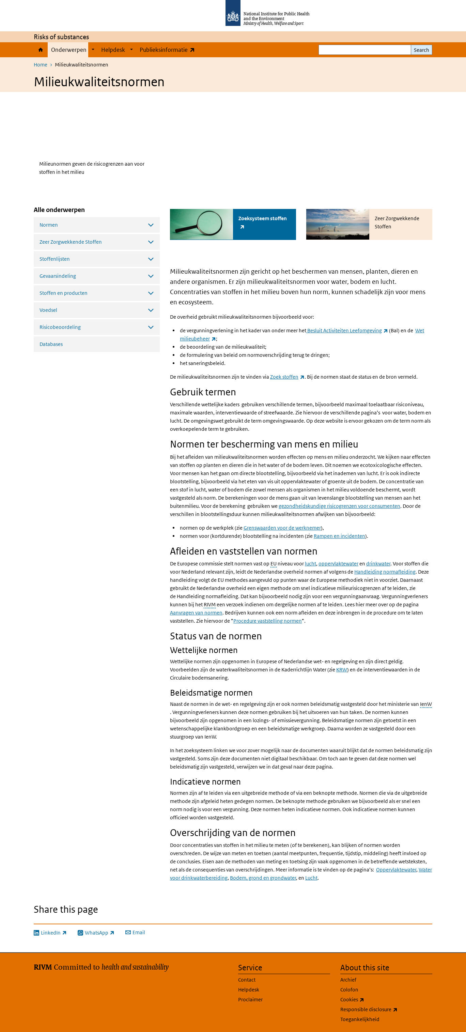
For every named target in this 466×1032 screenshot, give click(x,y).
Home (41, 49)
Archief (348, 979)
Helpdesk (113, 50)
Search (421, 50)
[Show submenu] (93, 49)
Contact (246, 979)
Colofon (349, 989)
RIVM (210, 604)
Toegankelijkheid (359, 1019)
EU (273, 563)
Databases (51, 344)
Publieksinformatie (169, 49)
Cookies (370, 999)
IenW (426, 703)
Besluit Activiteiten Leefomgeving (347, 330)
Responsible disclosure (386, 1009)
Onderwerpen (69, 50)
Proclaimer (250, 999)
